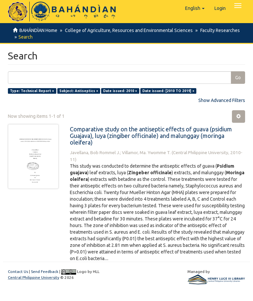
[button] (195, 8)
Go (238, 77)
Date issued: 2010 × (120, 91)
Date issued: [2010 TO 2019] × (168, 91)
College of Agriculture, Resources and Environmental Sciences (128, 30)
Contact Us (18, 271)
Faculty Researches (218, 30)
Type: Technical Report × (32, 91)
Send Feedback (44, 271)
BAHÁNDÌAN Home (38, 30)
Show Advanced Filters (221, 100)
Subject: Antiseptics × (78, 91)
